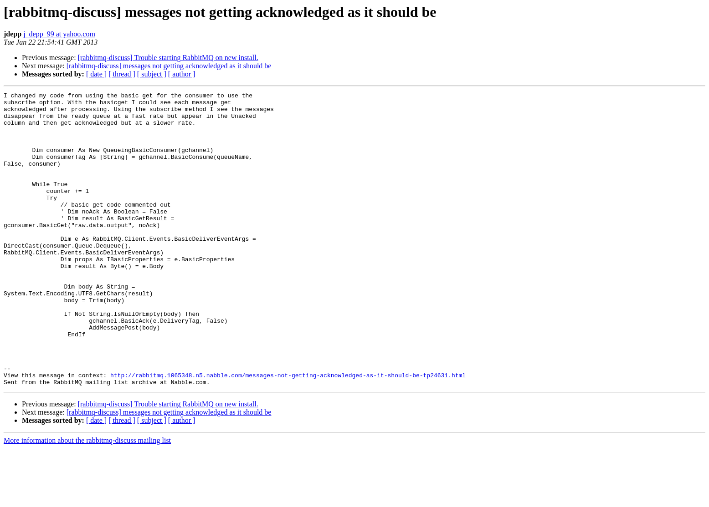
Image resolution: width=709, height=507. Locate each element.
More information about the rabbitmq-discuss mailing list (87, 499)
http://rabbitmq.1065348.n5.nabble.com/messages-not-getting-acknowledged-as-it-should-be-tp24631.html (288, 432)
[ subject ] (151, 74)
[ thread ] (121, 74)
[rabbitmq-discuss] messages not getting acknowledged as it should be (169, 66)
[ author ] (181, 74)
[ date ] (96, 74)
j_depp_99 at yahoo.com (59, 34)
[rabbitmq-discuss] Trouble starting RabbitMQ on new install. (168, 57)
